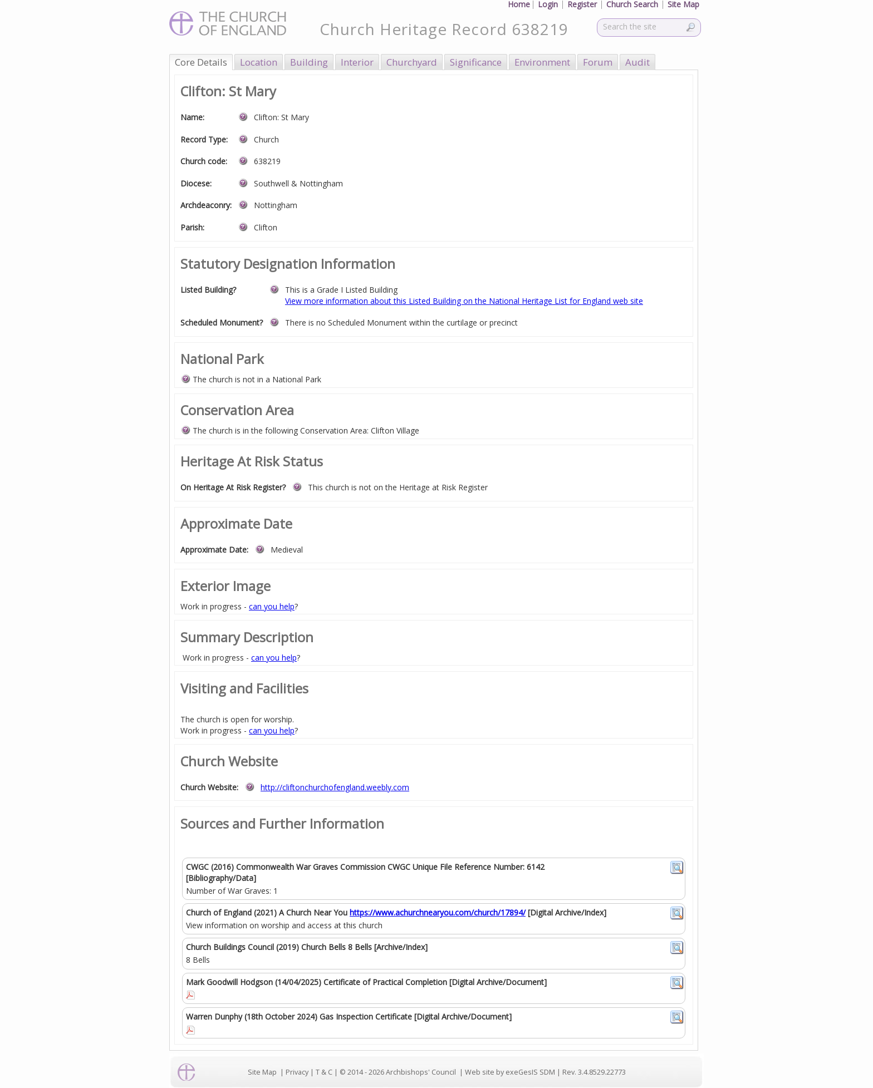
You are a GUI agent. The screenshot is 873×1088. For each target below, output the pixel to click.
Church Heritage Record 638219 (444, 29)
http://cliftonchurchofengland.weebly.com (335, 787)
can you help (272, 606)
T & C (324, 1072)
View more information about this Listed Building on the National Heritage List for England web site (464, 301)
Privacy (297, 1072)
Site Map (262, 1072)
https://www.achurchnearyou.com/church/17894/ (438, 912)
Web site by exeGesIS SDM (510, 1072)
